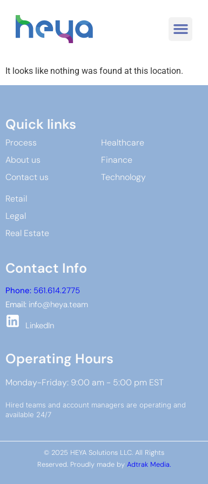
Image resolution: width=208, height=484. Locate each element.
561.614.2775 (42, 290)
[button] (180, 29)
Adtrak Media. (149, 464)
